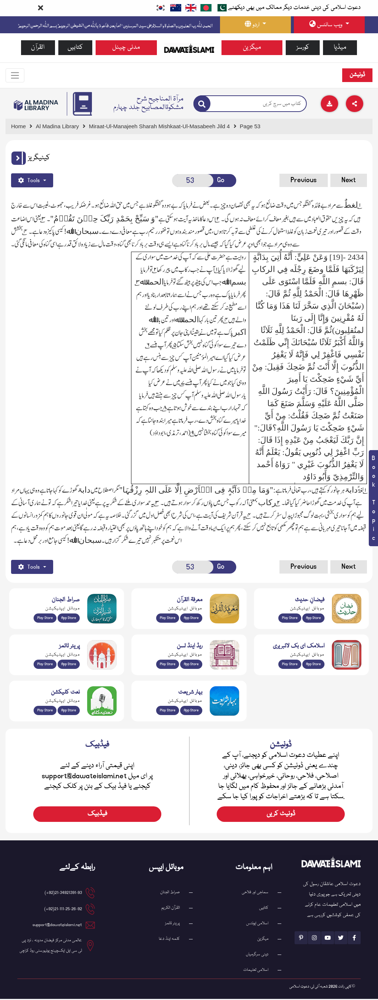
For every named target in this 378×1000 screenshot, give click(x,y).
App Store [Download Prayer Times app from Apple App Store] (68, 664)
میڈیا (340, 47)
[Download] (329, 104)
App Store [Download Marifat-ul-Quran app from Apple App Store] (191, 618)
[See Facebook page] (354, 938)
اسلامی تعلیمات (255, 971)
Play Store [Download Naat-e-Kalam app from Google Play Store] (45, 711)
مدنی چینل (126, 47)
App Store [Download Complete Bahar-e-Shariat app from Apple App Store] (191, 711)
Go (220, 181)
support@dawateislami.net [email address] (57, 926)
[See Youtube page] (327, 938)
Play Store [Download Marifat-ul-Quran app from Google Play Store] (167, 618)
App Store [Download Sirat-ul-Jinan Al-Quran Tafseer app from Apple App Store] (68, 618)
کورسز (302, 47)
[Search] (201, 104)
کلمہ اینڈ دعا (169, 940)
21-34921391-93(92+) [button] (63, 894)
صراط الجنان (170, 893)
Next (348, 181)
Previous (304, 181)
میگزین (252, 47)
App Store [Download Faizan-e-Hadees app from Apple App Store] (313, 618)
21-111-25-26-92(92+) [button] (63, 910)
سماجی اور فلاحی (255, 893)
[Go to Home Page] (189, 47)
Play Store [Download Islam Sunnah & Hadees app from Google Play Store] (290, 618)
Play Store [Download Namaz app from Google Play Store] (45, 664)
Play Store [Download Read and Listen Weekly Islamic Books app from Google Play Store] (167, 664)
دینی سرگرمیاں (257, 955)
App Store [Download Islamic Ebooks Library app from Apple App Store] (313, 664)
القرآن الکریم (170, 909)
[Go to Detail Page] (163, 127)
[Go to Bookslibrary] (36, 106)
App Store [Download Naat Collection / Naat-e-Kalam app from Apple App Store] (68, 711)
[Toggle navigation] (16, 75)
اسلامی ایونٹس (257, 924)
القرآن (38, 47)
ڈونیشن (357, 75)
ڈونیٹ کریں (281, 815)
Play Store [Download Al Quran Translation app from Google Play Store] (45, 618)
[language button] (255, 24)
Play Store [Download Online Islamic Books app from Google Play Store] (290, 664)
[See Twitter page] (340, 938)
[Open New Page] (192, 181)
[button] (18, 159)
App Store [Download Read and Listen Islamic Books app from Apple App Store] (191, 664)
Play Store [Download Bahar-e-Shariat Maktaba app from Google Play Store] (167, 711)
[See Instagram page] (314, 938)
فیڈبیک (97, 815)
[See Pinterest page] (301, 938)
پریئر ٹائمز (172, 924)
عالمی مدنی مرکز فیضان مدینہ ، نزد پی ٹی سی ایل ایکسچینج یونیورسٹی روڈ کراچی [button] (51, 946)
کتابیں (75, 47)
